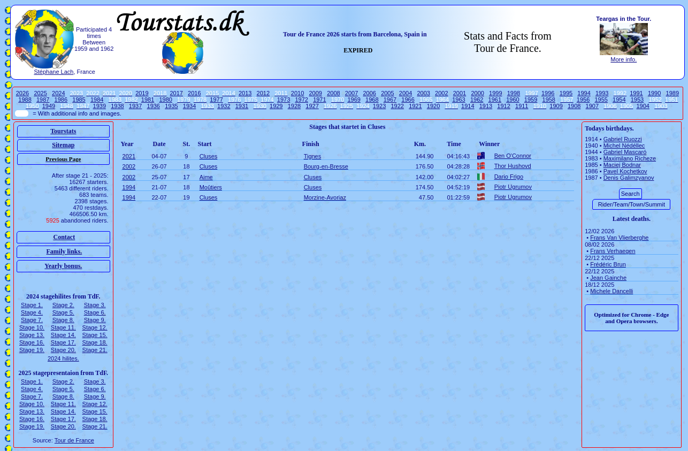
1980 (165, 99)
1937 (135, 106)
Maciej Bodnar (622, 165)
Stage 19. (31, 350)
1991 (636, 93)
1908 (574, 106)
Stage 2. (63, 305)
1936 (153, 106)
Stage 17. (63, 342)
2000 (477, 93)
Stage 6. (95, 312)
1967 (390, 99)
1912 (503, 106)
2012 (263, 93)
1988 (24, 99)
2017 (176, 93)
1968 (371, 99)
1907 (592, 106)
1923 (379, 106)
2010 (297, 93)
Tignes (313, 156)
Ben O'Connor (512, 155)
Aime (206, 177)
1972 (301, 99)
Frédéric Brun (608, 264)
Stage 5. (63, 312)
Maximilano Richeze (629, 158)
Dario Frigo (508, 176)
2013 (245, 93)
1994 (583, 93)
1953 (637, 99)
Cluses (209, 156)
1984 (96, 99)
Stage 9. (95, 320)
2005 (387, 93)
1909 (555, 106)
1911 (521, 106)
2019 (141, 93)
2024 (58, 93)
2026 (22, 93)
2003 (423, 93)
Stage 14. (63, 335)
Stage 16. (31, 342)
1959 (530, 99)
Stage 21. (95, 350)
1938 (117, 106)
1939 (99, 106)
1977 (216, 99)
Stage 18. (95, 342)
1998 (513, 93)
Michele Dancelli (611, 291)
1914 (467, 106)
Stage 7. (32, 320)
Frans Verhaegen (612, 251)
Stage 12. (95, 327)
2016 (194, 93)
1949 (48, 106)
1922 (397, 106)
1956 (583, 99)
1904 (642, 106)
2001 (459, 93)
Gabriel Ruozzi (622, 139)
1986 (61, 99)
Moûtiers (211, 187)
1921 (415, 106)
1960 (512, 99)
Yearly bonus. (63, 266)
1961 (494, 99)
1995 (566, 93)
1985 (78, 99)
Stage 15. (95, 335)
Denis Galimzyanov (628, 177)
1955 (600, 99)
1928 (294, 106)
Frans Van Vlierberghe (619, 237)
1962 (476, 99)
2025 (40, 93)
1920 (433, 106)
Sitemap (63, 145)
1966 (407, 99)
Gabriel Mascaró (625, 152)
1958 (548, 99)
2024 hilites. (63, 358)
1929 (276, 106)
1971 (319, 99)
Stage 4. (32, 312)
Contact (64, 237)
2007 (351, 93)
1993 (601, 93)
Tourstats (63, 131)
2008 (333, 93)
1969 (353, 99)
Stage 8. (63, 320)
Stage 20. (63, 350)
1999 (495, 93)
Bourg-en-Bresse (326, 166)
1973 (283, 99)
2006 (369, 93)
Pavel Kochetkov (625, 171)
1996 (547, 93)
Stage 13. (31, 335)
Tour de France (74, 440)
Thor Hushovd (512, 166)
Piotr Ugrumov (513, 187)
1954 (619, 99)
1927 (311, 106)
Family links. (64, 251)
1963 (458, 99)
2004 (405, 93)
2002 (441, 93)
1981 (147, 99)
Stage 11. (63, 327)
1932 (223, 106)
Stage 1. (32, 305)
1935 (171, 106)
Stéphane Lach (53, 71)
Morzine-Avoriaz (325, 197)
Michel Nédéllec (624, 145)
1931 (241, 106)
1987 (42, 99)
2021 (129, 156)
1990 (654, 93)
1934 (189, 106)
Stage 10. (31, 327)
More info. (623, 59)
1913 (485, 106)
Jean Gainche (608, 277)
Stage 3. (95, 305)
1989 (672, 93)
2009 (315, 93)
